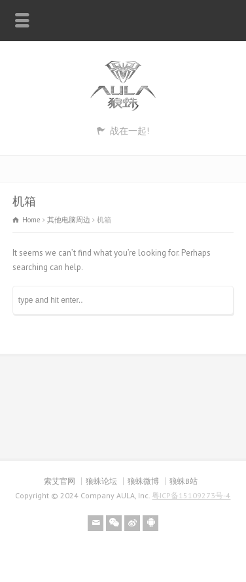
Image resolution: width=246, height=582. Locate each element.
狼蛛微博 (143, 481)
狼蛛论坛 (101, 481)
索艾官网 (59, 481)
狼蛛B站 (183, 481)
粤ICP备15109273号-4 (191, 495)
